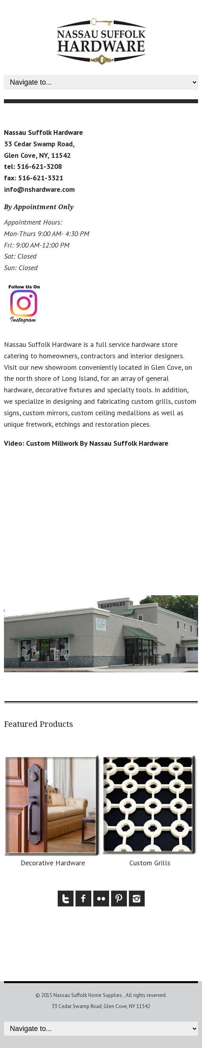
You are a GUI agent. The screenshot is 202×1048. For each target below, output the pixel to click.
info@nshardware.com (39, 189)
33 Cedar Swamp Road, (39, 143)
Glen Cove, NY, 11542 (37, 155)
